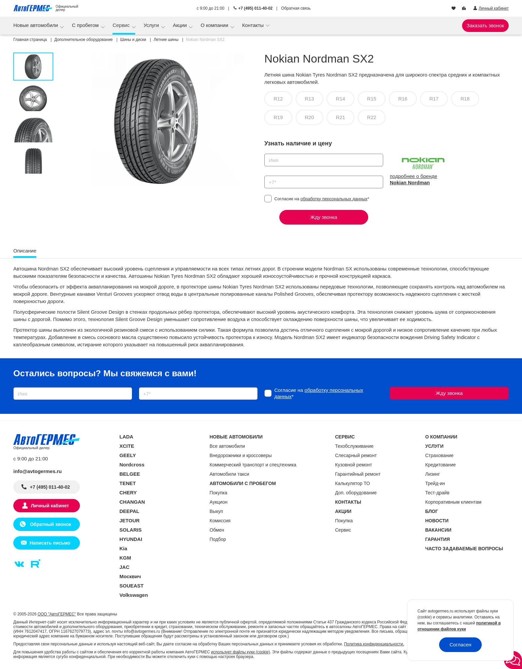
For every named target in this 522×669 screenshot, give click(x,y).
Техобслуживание (354, 446)
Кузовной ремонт (353, 464)
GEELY (128, 455)
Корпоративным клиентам (453, 502)
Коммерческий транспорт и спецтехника (253, 464)
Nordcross (132, 464)
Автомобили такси (229, 474)
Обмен (217, 530)
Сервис (122, 25)
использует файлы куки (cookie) (240, 652)
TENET (128, 483)
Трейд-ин (435, 483)
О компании (215, 25)
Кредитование (440, 464)
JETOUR (130, 520)
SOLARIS (131, 530)
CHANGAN (132, 502)
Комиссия (220, 520)
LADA (126, 436)
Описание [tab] (24, 250)
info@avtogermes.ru (37, 471)
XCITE (127, 446)
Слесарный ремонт (356, 455)
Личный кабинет (50, 505)
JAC (125, 567)
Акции (180, 25)
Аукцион (219, 502)
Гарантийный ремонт (358, 474)
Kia (123, 548)
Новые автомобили (36, 25)
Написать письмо (50, 543)
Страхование (439, 455)
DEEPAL (129, 511)
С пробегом (86, 25)
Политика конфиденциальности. (374, 644)
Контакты (253, 25)
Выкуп (216, 511)
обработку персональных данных (334, 198)
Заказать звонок (485, 25)
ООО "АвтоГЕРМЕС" (57, 614)
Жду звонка (323, 217)
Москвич (130, 576)
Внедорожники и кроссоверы (241, 455)
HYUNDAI (131, 539)
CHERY (128, 492)
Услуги (151, 25)
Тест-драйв (437, 492)
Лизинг (432, 474)
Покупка (218, 492)
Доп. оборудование (356, 492)
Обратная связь (296, 8)
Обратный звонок (50, 524)
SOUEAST (132, 585)
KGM (125, 558)
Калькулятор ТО (352, 483)
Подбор (218, 539)
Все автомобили (227, 446)
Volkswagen (134, 595)
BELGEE (130, 474)
